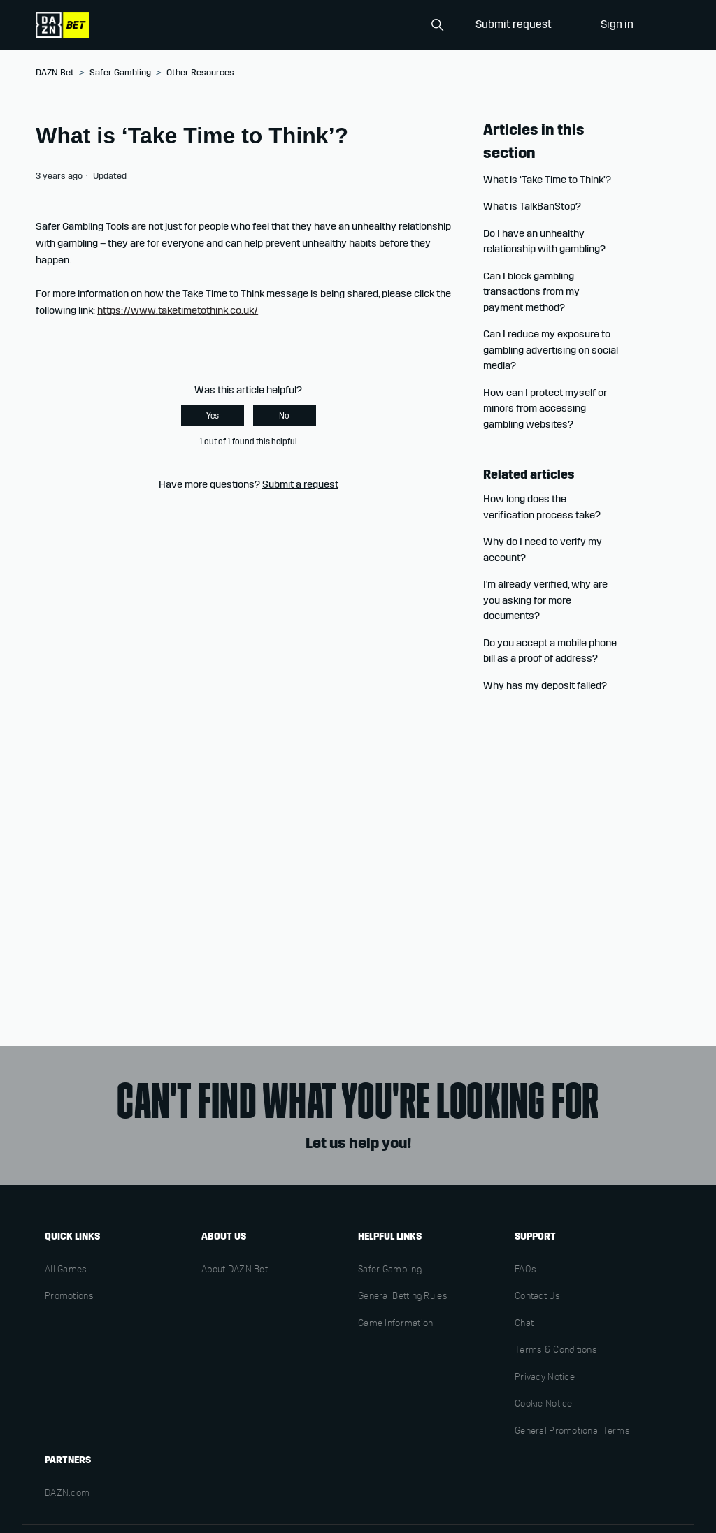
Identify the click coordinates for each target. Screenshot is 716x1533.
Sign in (617, 24)
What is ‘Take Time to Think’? (547, 179)
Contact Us (537, 1297)
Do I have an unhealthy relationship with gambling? (544, 241)
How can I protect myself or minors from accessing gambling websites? (545, 408)
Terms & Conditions (556, 1351)
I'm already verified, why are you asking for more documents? (545, 600)
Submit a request (300, 484)
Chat (524, 1324)
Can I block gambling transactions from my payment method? (531, 292)
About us (223, 1236)
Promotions (69, 1297)
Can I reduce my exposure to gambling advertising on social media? (550, 350)
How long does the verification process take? (542, 507)
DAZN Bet (55, 72)
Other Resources (200, 72)
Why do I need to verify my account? (542, 549)
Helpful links (390, 1236)
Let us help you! (358, 1143)
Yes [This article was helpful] (212, 416)
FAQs (525, 1270)
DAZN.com (67, 1494)
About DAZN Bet (234, 1270)
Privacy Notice (545, 1378)
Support (535, 1236)
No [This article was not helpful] (284, 416)
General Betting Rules (403, 1297)
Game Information (395, 1324)
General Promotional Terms (572, 1432)
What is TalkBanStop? (532, 206)
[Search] (379, 25)
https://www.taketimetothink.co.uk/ (177, 310)
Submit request (513, 24)
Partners (68, 1460)
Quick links (72, 1236)
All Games (66, 1270)
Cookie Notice (544, 1404)
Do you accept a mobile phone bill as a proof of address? (550, 651)
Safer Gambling (120, 72)
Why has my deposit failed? (545, 685)
